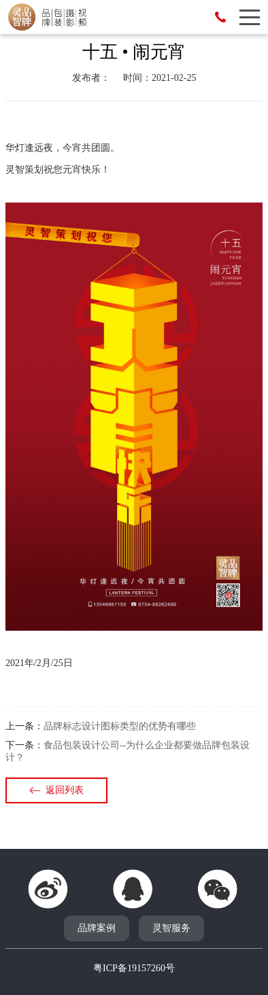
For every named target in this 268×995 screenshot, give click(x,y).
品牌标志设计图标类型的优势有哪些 (120, 726)
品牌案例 (97, 928)
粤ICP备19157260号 (134, 968)
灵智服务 (171, 928)
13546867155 (220, 17)
